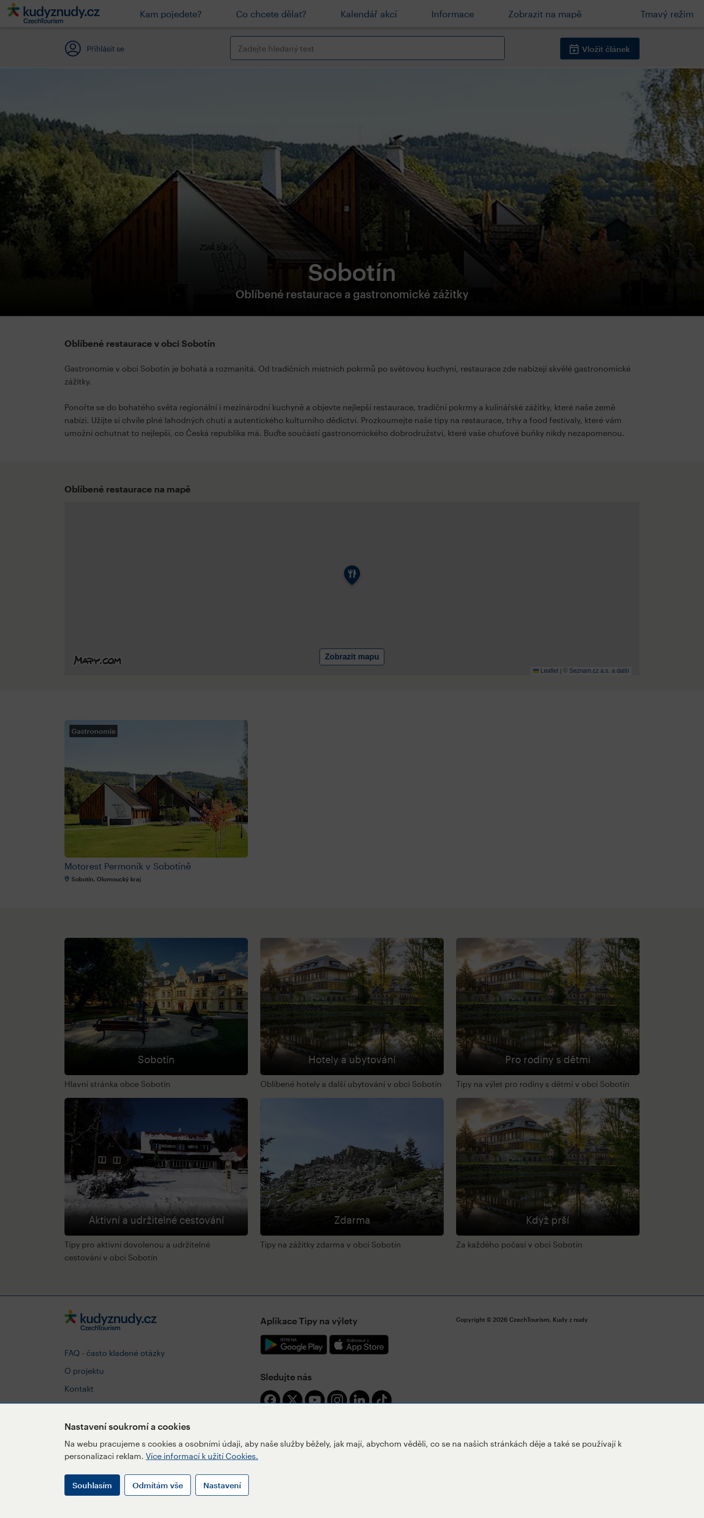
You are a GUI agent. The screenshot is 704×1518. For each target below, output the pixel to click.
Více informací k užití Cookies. (202, 1456)
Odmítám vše (157, 1485)
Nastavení (222, 1485)
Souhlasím (92, 1485)
